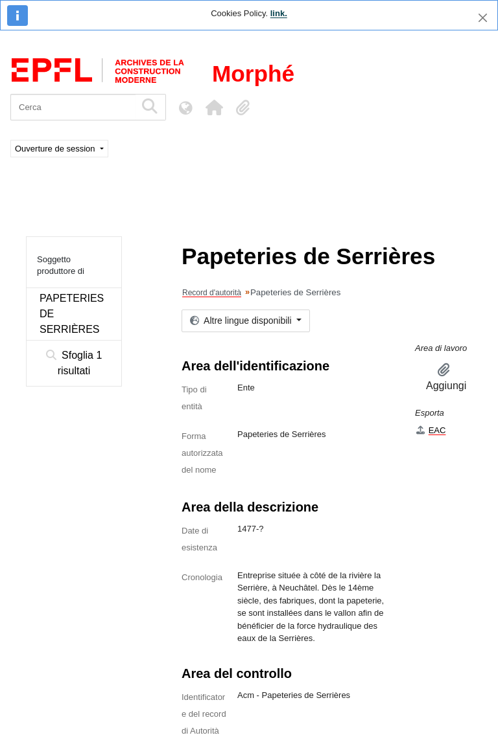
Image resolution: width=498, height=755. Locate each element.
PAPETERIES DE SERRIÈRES (72, 314)
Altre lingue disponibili (242, 320)
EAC (430, 430)
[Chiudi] (482, 18)
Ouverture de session (56, 148)
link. (278, 13)
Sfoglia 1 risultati (74, 363)
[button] (214, 107)
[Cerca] (73, 107)
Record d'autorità (211, 292)
